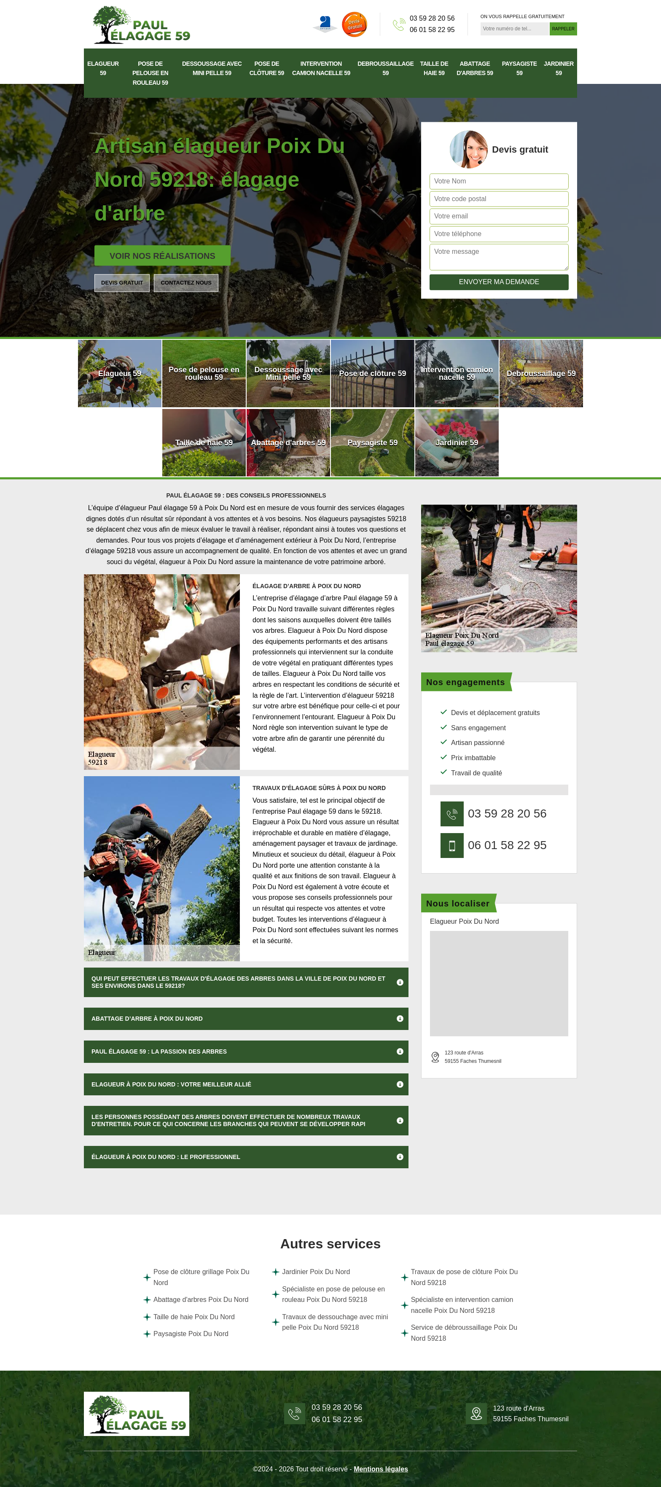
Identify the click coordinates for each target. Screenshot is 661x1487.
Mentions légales (381, 1469)
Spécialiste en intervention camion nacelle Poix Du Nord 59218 (456, 1305)
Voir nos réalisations (162, 256)
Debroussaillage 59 (385, 68)
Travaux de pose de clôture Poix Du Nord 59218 (459, 1277)
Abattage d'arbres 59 (475, 68)
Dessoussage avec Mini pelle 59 (212, 68)
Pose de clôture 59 (267, 68)
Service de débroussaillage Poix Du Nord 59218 (459, 1333)
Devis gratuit (122, 283)
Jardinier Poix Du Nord (310, 1272)
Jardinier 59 (559, 68)
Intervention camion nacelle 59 (321, 68)
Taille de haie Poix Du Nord (189, 1317)
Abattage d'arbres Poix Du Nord (195, 1300)
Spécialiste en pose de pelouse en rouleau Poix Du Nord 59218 (328, 1294)
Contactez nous (186, 283)
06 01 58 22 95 (432, 29)
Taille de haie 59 (434, 68)
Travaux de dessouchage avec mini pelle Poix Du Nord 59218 (329, 1322)
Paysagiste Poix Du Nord (185, 1334)
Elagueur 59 (103, 68)
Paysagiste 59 (519, 68)
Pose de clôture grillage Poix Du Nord (196, 1277)
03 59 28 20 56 (432, 18)
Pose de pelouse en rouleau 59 (150, 73)
